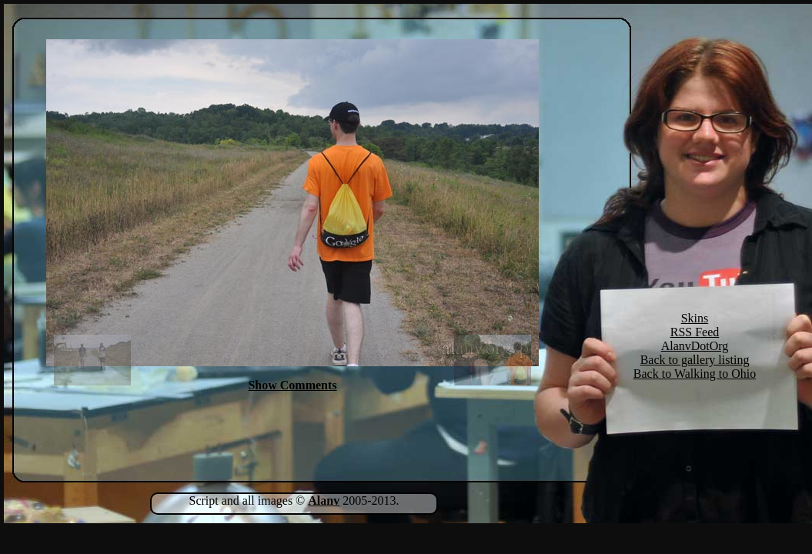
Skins (695, 318)
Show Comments (292, 385)
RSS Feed (695, 332)
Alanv (323, 500)
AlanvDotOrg (695, 345)
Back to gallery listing (695, 359)
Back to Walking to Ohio (694, 373)
